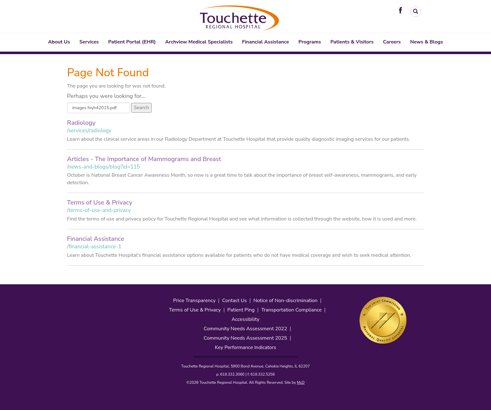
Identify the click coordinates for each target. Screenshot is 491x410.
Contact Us (234, 300)
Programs (309, 41)
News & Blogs (426, 41)
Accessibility (245, 319)
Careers (392, 41)
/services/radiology (89, 130)
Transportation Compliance (291, 310)
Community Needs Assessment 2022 (245, 328)
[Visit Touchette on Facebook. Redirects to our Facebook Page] (402, 10)
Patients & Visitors (352, 41)
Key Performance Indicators (245, 347)
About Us (59, 41)
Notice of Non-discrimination (285, 300)
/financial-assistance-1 (94, 246)
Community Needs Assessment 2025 (245, 338)
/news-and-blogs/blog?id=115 (103, 166)
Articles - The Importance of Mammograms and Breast (144, 159)
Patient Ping (241, 310)
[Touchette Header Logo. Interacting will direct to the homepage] (240, 17)
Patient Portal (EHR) (132, 41)
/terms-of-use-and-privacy (99, 210)
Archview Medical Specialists (199, 41)
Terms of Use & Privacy (99, 202)
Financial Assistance (265, 41)
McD (301, 382)
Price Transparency (194, 300)
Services (89, 41)
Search (141, 107)
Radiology (81, 123)
